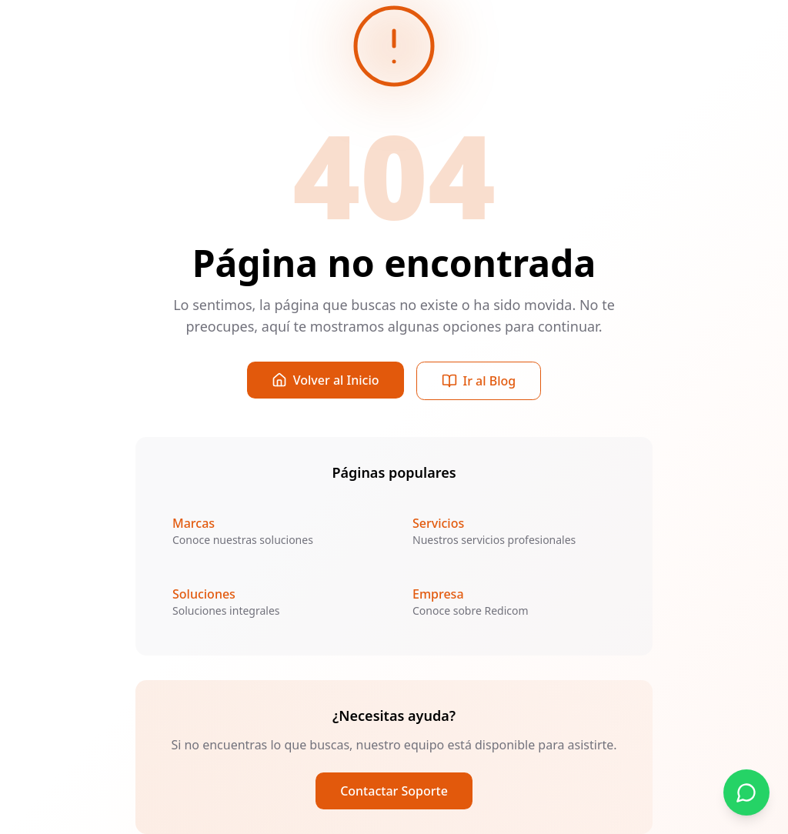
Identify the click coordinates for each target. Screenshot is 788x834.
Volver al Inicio (325, 380)
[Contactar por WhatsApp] (746, 792)
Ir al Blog (479, 380)
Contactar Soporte (394, 790)
